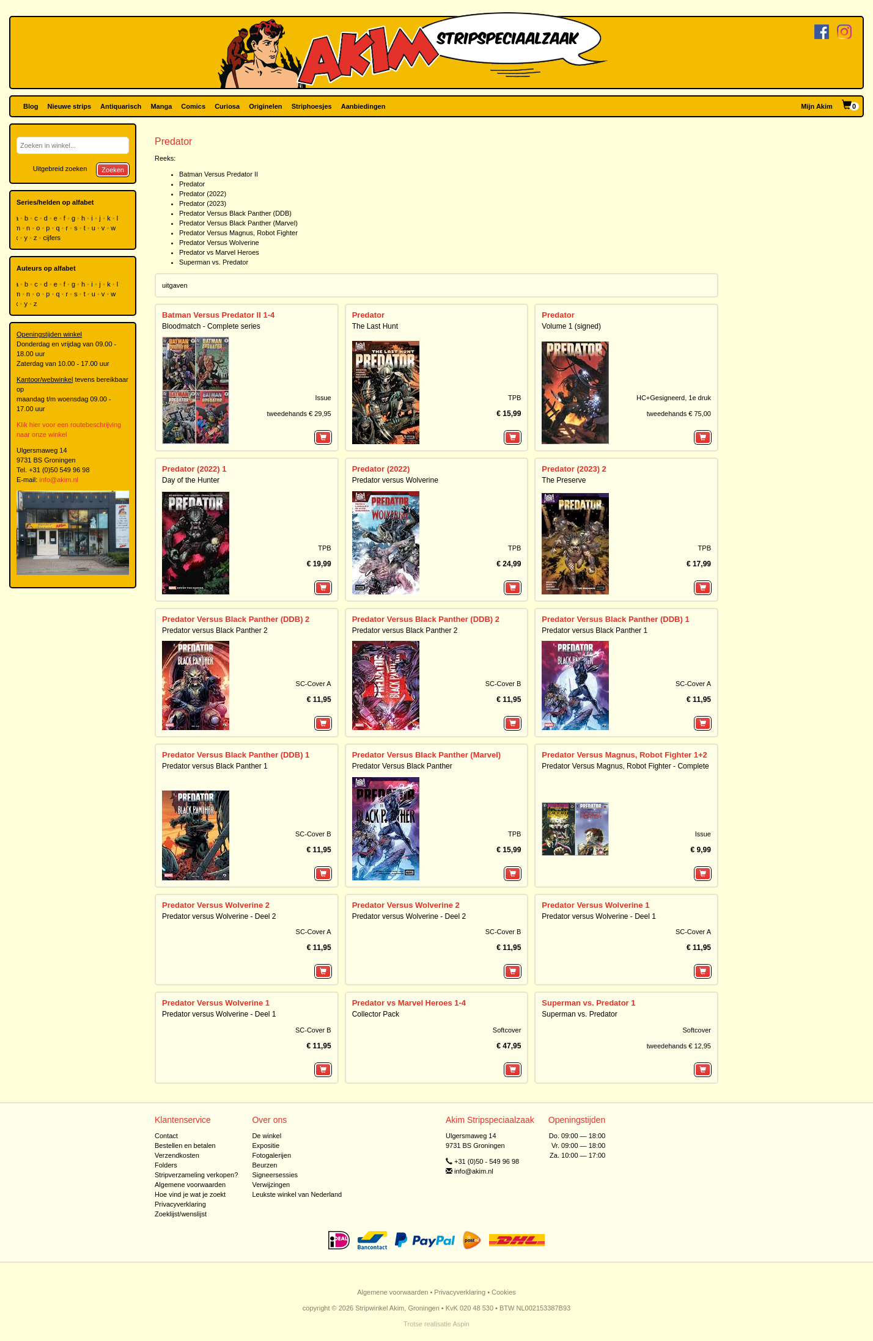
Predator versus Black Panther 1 (594, 630)
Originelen (265, 106)
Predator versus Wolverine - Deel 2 (219, 916)
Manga (161, 106)
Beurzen (264, 1165)
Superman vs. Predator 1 (588, 1002)
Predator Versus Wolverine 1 (595, 905)
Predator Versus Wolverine (219, 242)
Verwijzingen (271, 1184)
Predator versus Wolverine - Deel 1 (599, 916)
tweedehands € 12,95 (679, 1046)
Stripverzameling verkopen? (196, 1174)
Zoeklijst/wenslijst (181, 1214)
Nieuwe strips (70, 106)
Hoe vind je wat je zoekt (190, 1194)
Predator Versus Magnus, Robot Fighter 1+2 (624, 754)
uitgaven (175, 285)
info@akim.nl (58, 479)
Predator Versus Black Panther (402, 766)
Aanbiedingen (363, 106)
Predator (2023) (202, 203)
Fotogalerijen (271, 1155)
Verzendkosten (177, 1155)
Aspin (461, 1324)
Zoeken (112, 170)
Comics (193, 106)
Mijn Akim (817, 106)
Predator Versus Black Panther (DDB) (235, 213)
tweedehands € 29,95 (299, 413)
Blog (30, 106)
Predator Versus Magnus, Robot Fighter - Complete (625, 766)
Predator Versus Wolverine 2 (216, 905)
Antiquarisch (120, 106)
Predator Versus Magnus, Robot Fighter (238, 232)
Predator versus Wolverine (395, 480)
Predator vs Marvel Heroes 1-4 (409, 1002)
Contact (166, 1135)
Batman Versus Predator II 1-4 (218, 315)
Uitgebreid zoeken (60, 168)
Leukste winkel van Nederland (297, 1194)
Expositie (265, 1145)
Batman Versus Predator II (218, 174)
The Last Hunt (375, 326)
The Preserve (564, 480)
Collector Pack (375, 1014)
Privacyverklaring (180, 1204)
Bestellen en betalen (185, 1145)
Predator (192, 184)
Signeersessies (275, 1174)
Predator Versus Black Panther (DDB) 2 (235, 619)
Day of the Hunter (190, 480)
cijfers (53, 237)
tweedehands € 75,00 (679, 413)
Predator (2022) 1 (194, 468)
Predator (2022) (202, 193)
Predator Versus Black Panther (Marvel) (238, 223)
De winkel (266, 1135)
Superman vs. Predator (213, 262)
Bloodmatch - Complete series (211, 326)
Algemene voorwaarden (190, 1184)
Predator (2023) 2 (574, 468)
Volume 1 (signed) (571, 326)
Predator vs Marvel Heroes (219, 252)
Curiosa (227, 106)
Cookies (504, 1292)
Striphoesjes (312, 106)
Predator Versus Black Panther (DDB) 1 (615, 619)
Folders (166, 1165)
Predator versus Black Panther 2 (215, 630)
